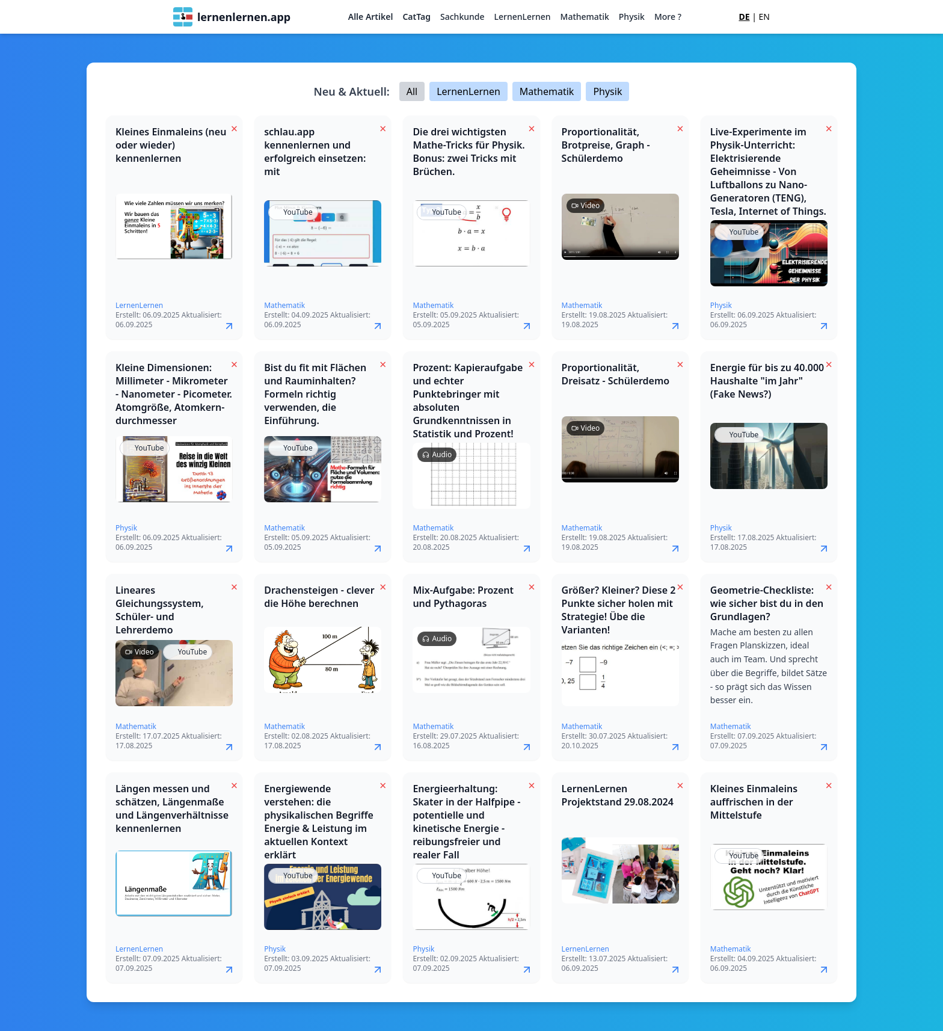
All (412, 91)
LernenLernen (522, 16)
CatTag (416, 16)
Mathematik (585, 16)
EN (764, 16)
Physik (632, 16)
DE (744, 16)
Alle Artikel (370, 16)
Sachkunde (462, 16)
